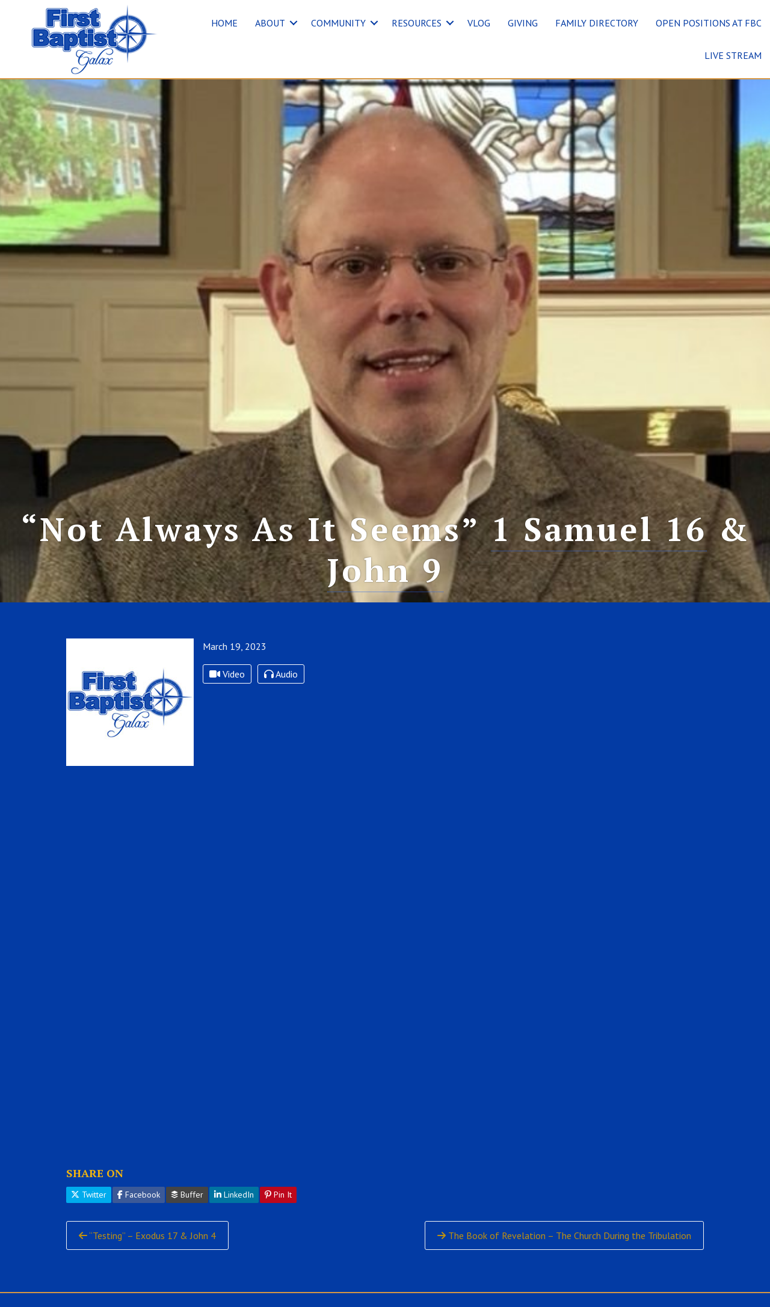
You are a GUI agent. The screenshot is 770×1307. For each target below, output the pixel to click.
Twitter (88, 1194)
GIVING (523, 23)
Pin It (278, 1194)
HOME (224, 23)
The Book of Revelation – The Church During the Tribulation (564, 1235)
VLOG (478, 23)
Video (227, 674)
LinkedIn (234, 1194)
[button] (293, 23)
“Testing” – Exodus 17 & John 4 (147, 1235)
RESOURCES (417, 23)
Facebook (138, 1194)
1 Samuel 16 (599, 529)
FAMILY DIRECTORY (596, 23)
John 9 (385, 570)
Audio (281, 674)
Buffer (187, 1194)
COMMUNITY (338, 23)
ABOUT (270, 23)
